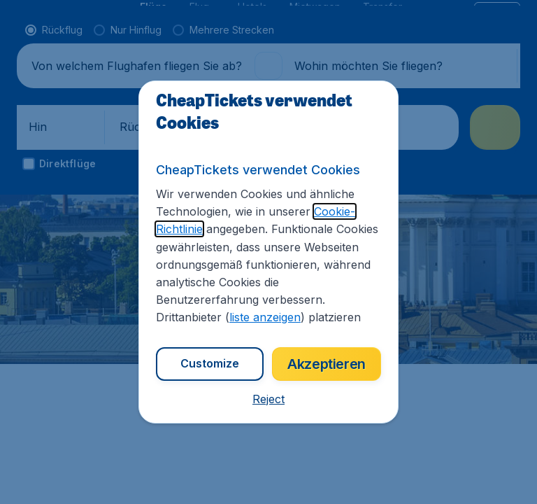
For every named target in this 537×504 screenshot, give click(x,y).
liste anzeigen (265, 317)
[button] (268, 399)
